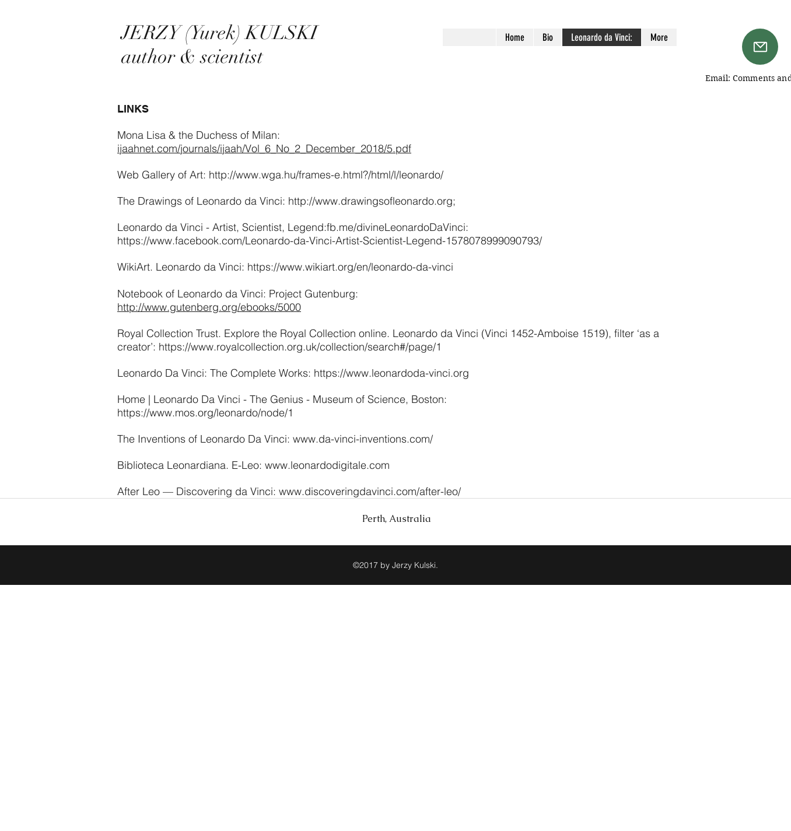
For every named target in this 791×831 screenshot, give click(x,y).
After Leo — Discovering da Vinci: (198, 491)
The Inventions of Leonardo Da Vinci (202, 439)
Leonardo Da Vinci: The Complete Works (212, 373)
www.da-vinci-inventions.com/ (363, 439)
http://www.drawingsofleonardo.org (370, 201)
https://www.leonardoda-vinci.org (391, 373)
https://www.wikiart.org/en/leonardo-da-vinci (350, 267)
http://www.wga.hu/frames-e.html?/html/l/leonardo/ (326, 174)
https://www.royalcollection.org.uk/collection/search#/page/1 (300, 346)
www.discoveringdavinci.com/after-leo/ (370, 491)
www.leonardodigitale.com (327, 465)
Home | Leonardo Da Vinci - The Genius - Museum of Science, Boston (280, 399)
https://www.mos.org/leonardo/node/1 (205, 412)
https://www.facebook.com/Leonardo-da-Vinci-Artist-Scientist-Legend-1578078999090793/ (329, 240)
